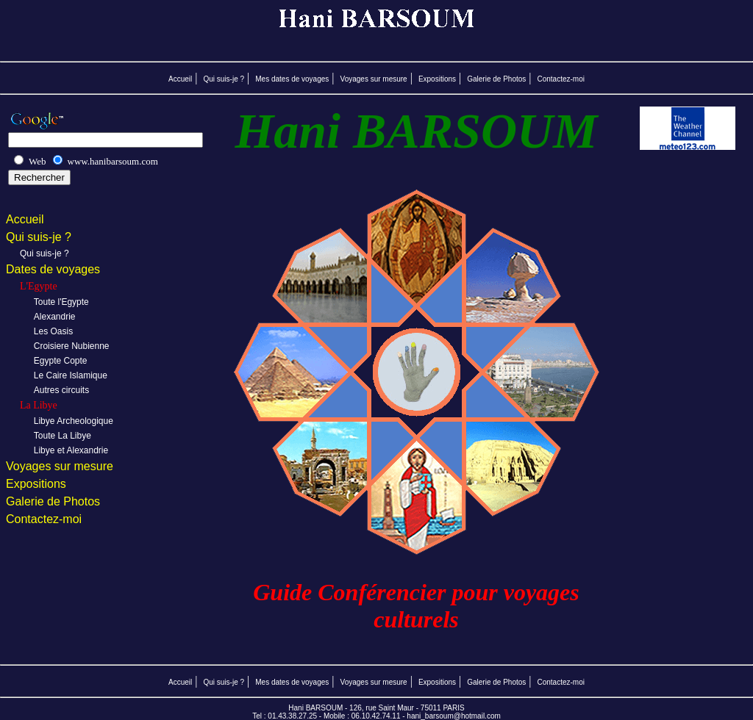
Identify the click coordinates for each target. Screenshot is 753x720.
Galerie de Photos (496, 79)
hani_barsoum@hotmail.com (453, 716)
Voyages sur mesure (373, 79)
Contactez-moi (561, 79)
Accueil (180, 79)
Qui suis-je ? (223, 79)
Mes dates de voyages (292, 79)
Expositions (437, 79)
